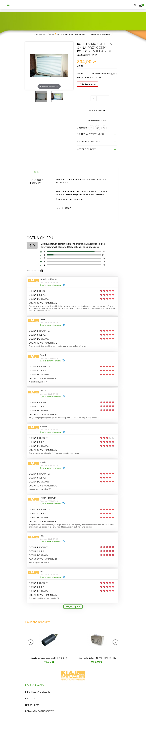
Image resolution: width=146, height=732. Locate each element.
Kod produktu (84, 77)
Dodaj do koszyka (97, 110)
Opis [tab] (37, 172)
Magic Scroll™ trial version (71, 92)
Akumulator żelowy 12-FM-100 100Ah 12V (97, 658)
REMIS (113, 74)
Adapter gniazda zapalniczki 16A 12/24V (49, 658)
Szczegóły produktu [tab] (37, 181)
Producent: (104, 73)
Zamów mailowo (97, 120)
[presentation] (30, 642)
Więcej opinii (73, 606)
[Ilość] (99, 98)
